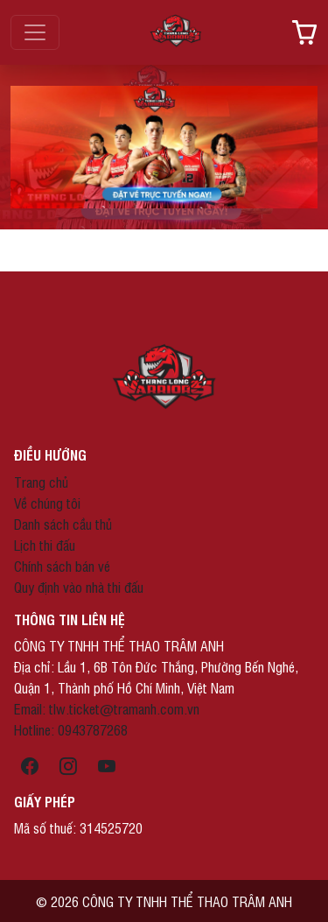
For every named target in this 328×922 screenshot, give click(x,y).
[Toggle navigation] (34, 32)
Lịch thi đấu (44, 544)
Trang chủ (41, 481)
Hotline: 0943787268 (71, 729)
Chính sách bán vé (62, 565)
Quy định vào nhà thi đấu (78, 586)
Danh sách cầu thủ (63, 523)
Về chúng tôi (47, 502)
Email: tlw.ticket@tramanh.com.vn (106, 708)
